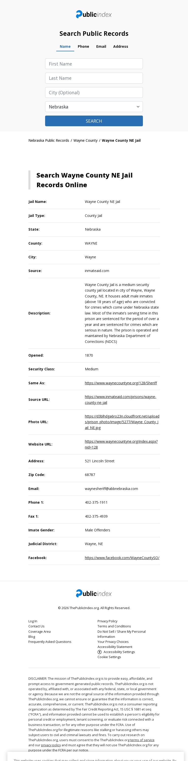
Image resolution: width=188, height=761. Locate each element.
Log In (32, 621)
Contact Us (36, 626)
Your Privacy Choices (113, 642)
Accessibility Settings (119, 652)
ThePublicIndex (94, 14)
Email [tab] (101, 46)
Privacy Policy (107, 621)
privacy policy (51, 745)
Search (94, 121)
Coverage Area (39, 631)
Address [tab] (120, 46)
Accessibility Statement (115, 647)
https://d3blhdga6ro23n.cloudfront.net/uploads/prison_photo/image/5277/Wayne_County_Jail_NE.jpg (122, 422)
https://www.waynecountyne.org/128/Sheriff (121, 382)
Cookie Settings (109, 657)
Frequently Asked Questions (49, 642)
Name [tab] (65, 46)
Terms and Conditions (114, 626)
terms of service (142, 740)
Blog (31, 637)
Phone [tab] (83, 46)
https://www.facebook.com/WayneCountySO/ (122, 557)
